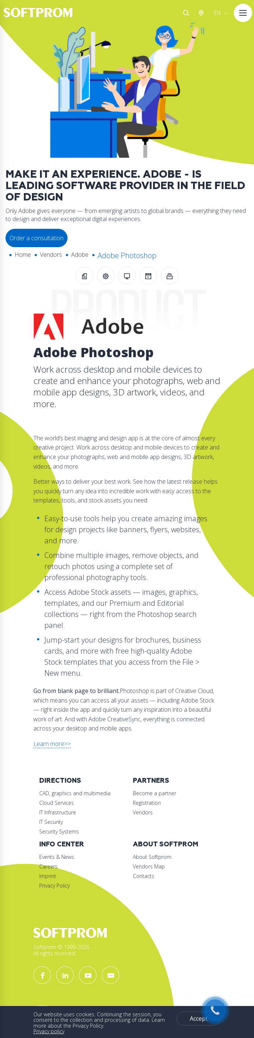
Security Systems (59, 831)
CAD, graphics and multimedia (74, 793)
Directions (60, 780)
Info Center (61, 844)
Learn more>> (52, 744)
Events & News (56, 856)
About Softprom (165, 844)
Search (186, 13)
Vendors (51, 254)
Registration (147, 802)
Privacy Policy (54, 885)
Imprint (47, 875)
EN (217, 12)
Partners (151, 780)
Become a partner (154, 793)
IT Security (51, 821)
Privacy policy (48, 1031)
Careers (48, 866)
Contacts (143, 875)
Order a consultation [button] (37, 238)
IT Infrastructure (57, 812)
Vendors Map (149, 866)
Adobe (79, 254)
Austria (202, 13)
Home (23, 254)
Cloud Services (56, 802)
